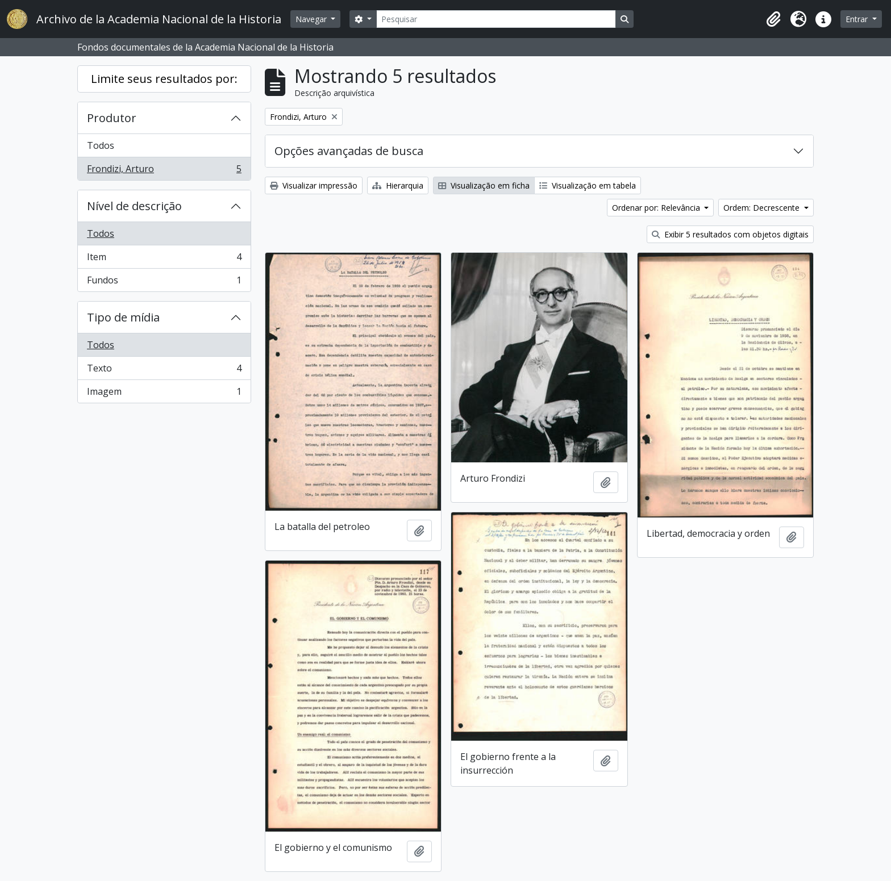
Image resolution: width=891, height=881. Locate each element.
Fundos (164, 282)
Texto (164, 370)
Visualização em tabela (587, 185)
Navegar (312, 19)
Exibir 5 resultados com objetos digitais (730, 234)
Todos (100, 145)
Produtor (111, 118)
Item (164, 259)
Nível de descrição (134, 206)
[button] (773, 19)
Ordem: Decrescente (762, 207)
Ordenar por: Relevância (657, 207)
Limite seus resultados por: (164, 78)
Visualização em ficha (484, 185)
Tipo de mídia (123, 317)
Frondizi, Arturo (164, 171)
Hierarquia (397, 185)
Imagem (164, 394)
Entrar (858, 19)
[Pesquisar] (496, 19)
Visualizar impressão (313, 185)
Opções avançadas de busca (348, 150)
